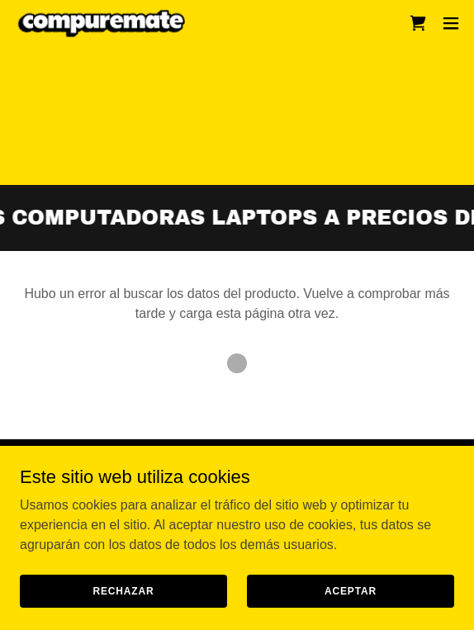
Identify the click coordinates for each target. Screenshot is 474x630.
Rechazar (123, 590)
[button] (450, 23)
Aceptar (351, 590)
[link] (105, 23)
